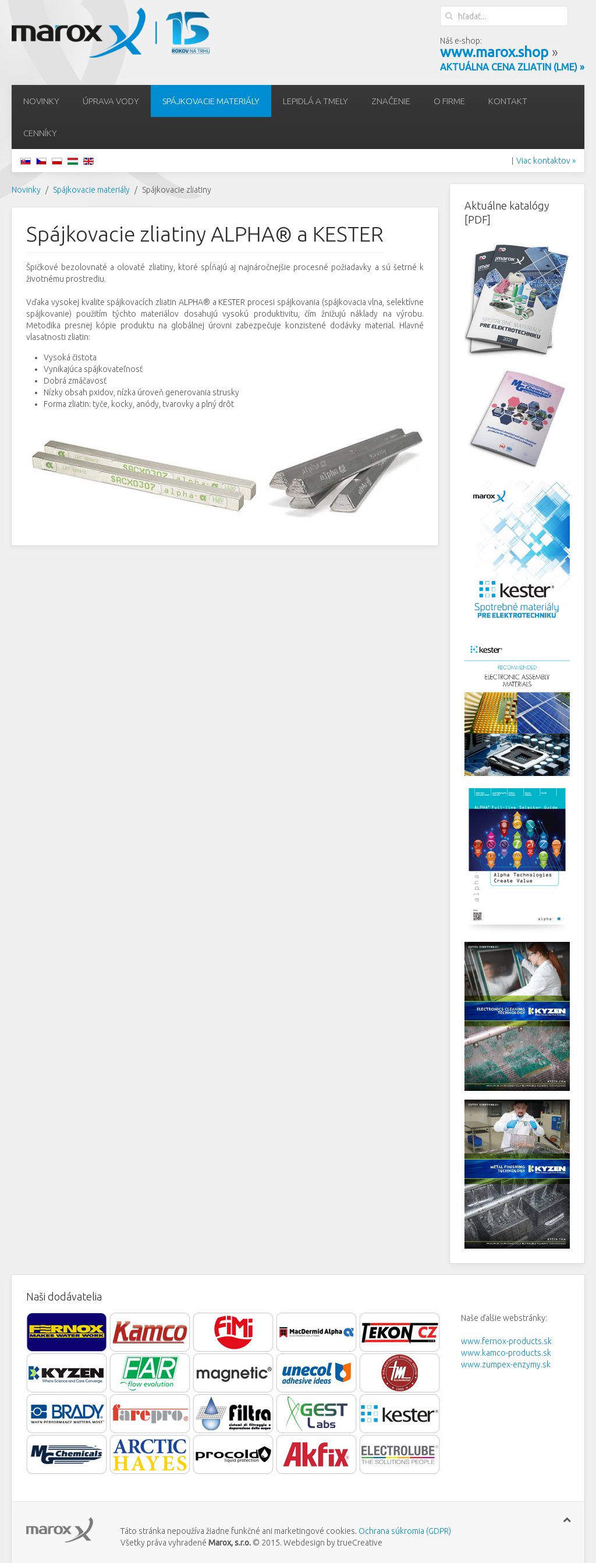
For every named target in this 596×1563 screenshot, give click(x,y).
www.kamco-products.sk (506, 1353)
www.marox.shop (494, 52)
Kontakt (507, 101)
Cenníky (40, 133)
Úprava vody (111, 101)
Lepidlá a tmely (315, 101)
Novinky (41, 101)
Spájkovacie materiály (211, 101)
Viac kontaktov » (546, 160)
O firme (449, 101)
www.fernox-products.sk (506, 1341)
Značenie (390, 101)
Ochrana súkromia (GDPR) (404, 1531)
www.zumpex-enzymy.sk (506, 1364)
